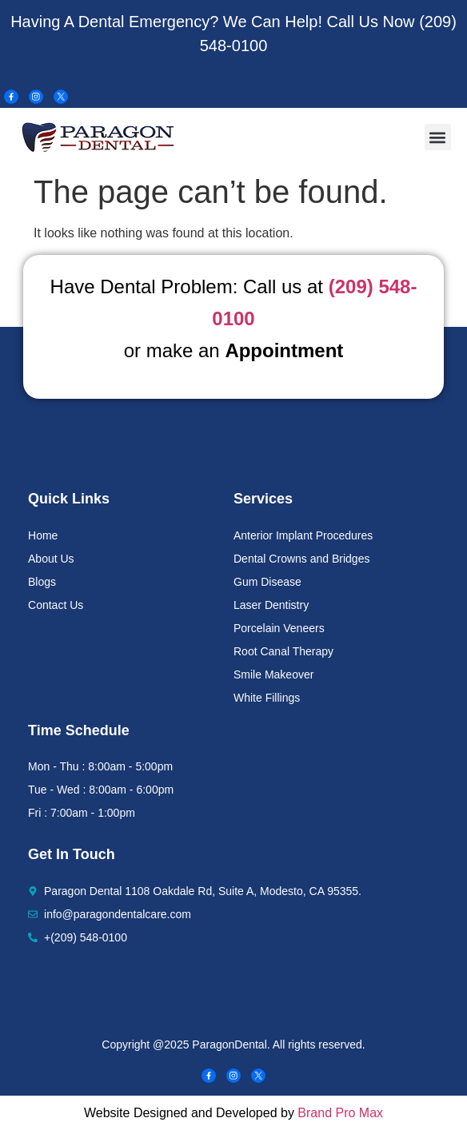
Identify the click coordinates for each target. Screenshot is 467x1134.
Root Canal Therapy (283, 651)
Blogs (42, 581)
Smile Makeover (273, 674)
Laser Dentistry (271, 605)
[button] (438, 137)
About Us (51, 558)
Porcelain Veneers (279, 628)
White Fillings (267, 697)
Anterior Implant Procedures (303, 535)
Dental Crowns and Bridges (301, 558)
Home (43, 535)
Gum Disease (267, 581)
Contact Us (55, 605)
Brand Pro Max (340, 1113)
